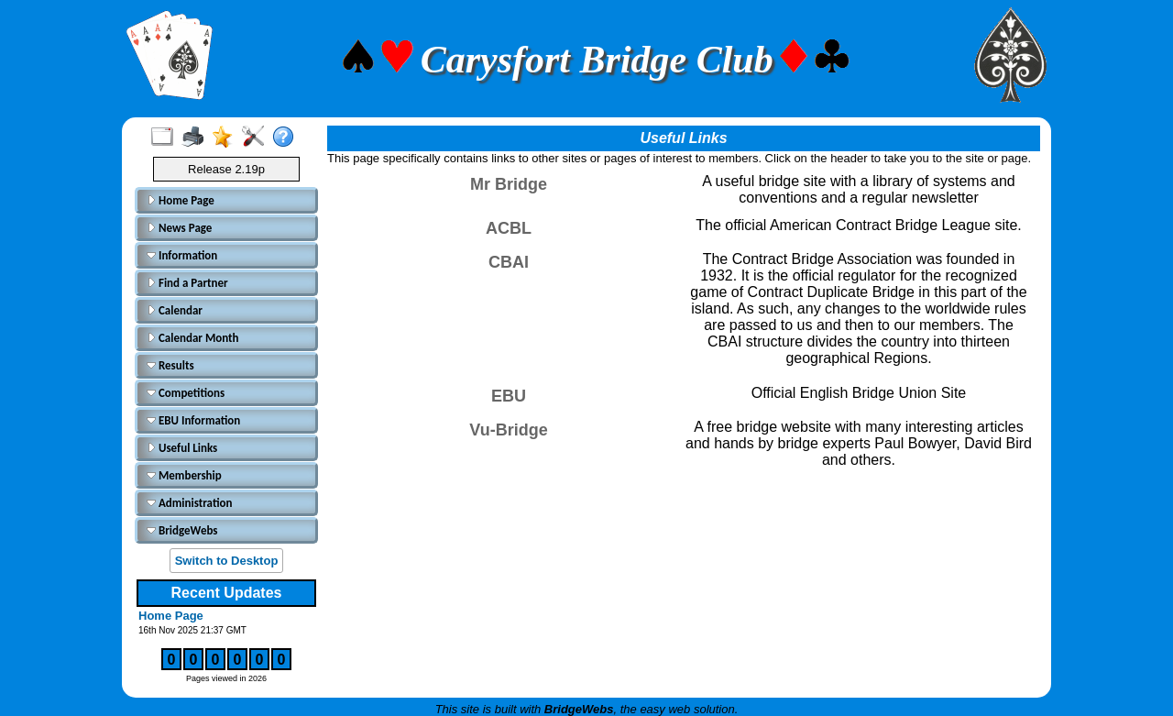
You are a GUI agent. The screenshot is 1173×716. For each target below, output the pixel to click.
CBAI (508, 262)
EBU (508, 396)
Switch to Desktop (227, 560)
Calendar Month (193, 338)
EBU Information (193, 420)
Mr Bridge (508, 184)
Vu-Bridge (508, 430)
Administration (189, 503)
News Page (179, 228)
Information (182, 255)
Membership (184, 475)
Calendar (175, 310)
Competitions (186, 393)
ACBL (509, 228)
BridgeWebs (182, 530)
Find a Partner (187, 283)
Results (170, 365)
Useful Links (182, 448)
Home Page (180, 200)
